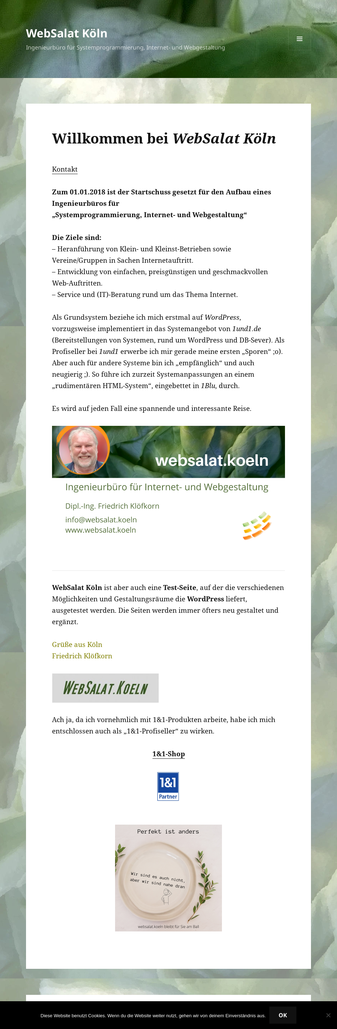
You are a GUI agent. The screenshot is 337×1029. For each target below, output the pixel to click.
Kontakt (65, 169)
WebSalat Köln (67, 33)
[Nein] (328, 1015)
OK (283, 1015)
